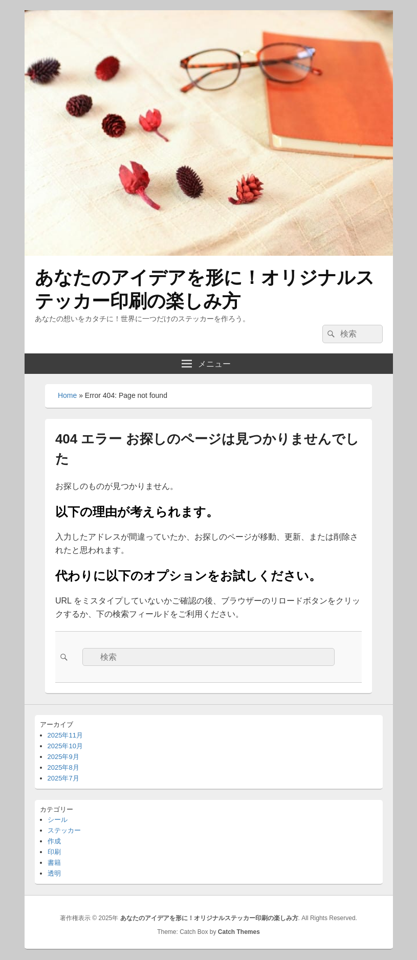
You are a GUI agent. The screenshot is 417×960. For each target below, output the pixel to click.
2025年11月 (65, 735)
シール (58, 819)
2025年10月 (65, 746)
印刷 (54, 852)
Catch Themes (239, 931)
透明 (54, 873)
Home (67, 395)
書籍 (54, 862)
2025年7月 (63, 778)
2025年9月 (63, 757)
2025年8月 (63, 767)
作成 (54, 841)
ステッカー (64, 830)
